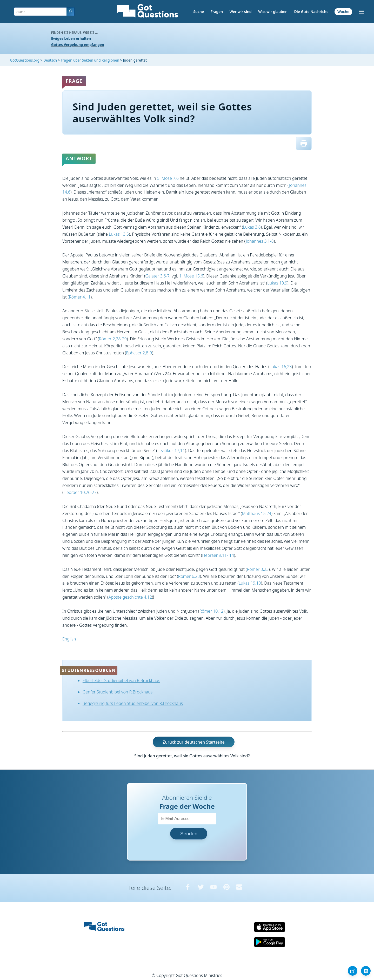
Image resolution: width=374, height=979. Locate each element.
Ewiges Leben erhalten (71, 38)
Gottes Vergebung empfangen (77, 44)
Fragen (217, 11)
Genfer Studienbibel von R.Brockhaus (117, 692)
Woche (343, 11)
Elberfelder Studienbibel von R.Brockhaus (121, 680)
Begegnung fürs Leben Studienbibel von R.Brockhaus (133, 703)
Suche (198, 11)
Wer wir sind (241, 11)
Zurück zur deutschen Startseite (193, 742)
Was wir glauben (273, 11)
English (69, 639)
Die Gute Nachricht (311, 11)
